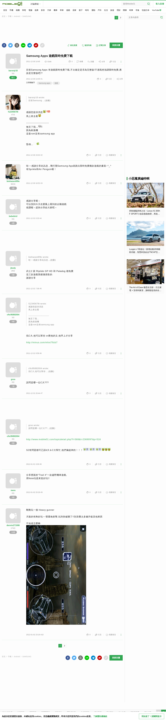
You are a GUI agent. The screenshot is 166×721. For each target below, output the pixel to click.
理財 (118, 10)
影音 (43, 10)
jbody (13, 268)
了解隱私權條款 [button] (100, 716)
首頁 (5, 10)
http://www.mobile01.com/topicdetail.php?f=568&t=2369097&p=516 (63, 439)
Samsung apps (44, 83)
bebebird (13, 216)
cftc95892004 (13, 315)
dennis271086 (13, 525)
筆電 (24, 10)
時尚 (87, 10)
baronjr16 (13, 71)
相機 (18, 10)
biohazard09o (13, 181)
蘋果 (36, 10)
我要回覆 (116, 45)
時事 (131, 10)
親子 (81, 10)
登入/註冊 (160, 4)
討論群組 (35, 4)
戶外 (99, 10)
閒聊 (125, 10)
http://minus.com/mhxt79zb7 (42, 342)
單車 (62, 10)
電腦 (30, 10)
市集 (137, 10)
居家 (74, 10)
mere (13, 490)
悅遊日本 (145, 10)
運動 (93, 10)
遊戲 (68, 10)
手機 (11, 10)
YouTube (156, 10)
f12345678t (13, 112)
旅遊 (112, 10)
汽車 (49, 10)
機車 (55, 10)
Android (17, 16)
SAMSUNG (26, 16)
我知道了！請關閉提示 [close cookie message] (152, 716)
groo (13, 379)
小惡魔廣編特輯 (139, 178)
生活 (106, 10)
